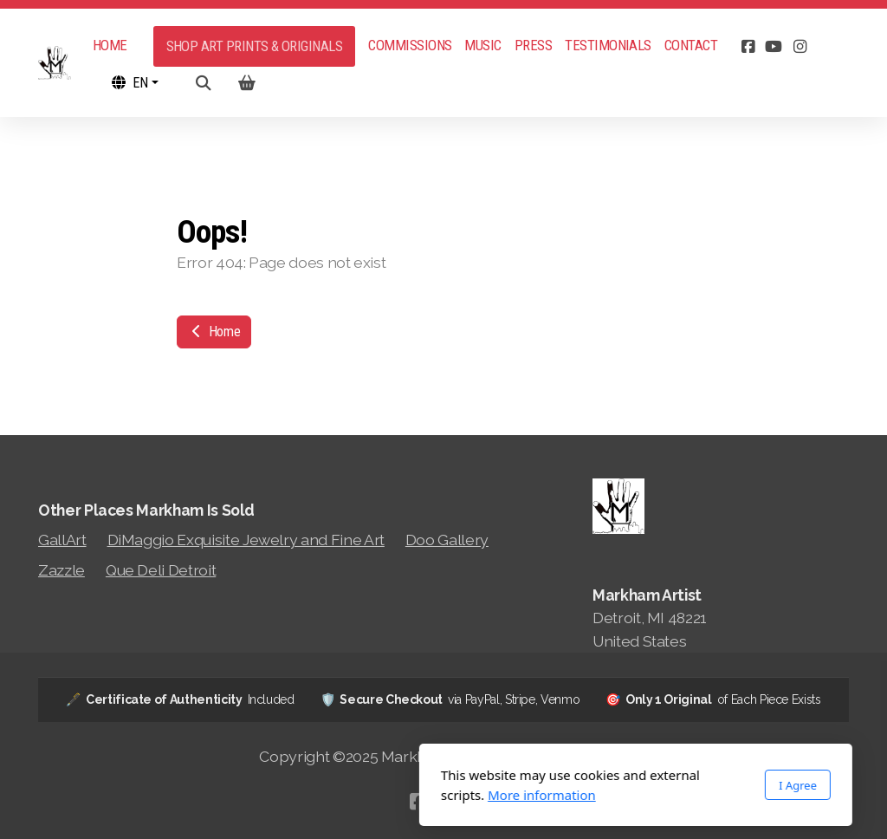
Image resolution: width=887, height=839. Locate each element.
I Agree (605, 785)
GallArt (62, 539)
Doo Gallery (447, 539)
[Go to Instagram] (800, 47)
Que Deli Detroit (161, 570)
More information (349, 794)
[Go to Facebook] (748, 47)
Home (214, 331)
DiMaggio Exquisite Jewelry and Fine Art (246, 539)
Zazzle (61, 570)
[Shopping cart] (247, 83)
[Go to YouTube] (774, 47)
